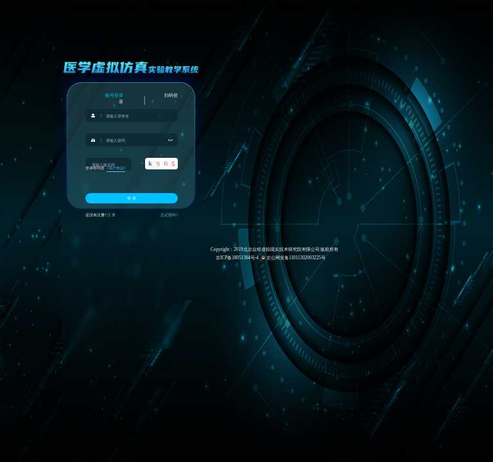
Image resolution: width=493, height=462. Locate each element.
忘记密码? (169, 214)
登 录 (131, 198)
